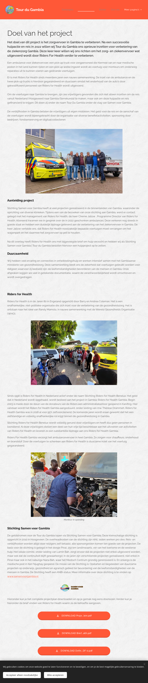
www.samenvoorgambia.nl (22, 576)
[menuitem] (64, 9)
